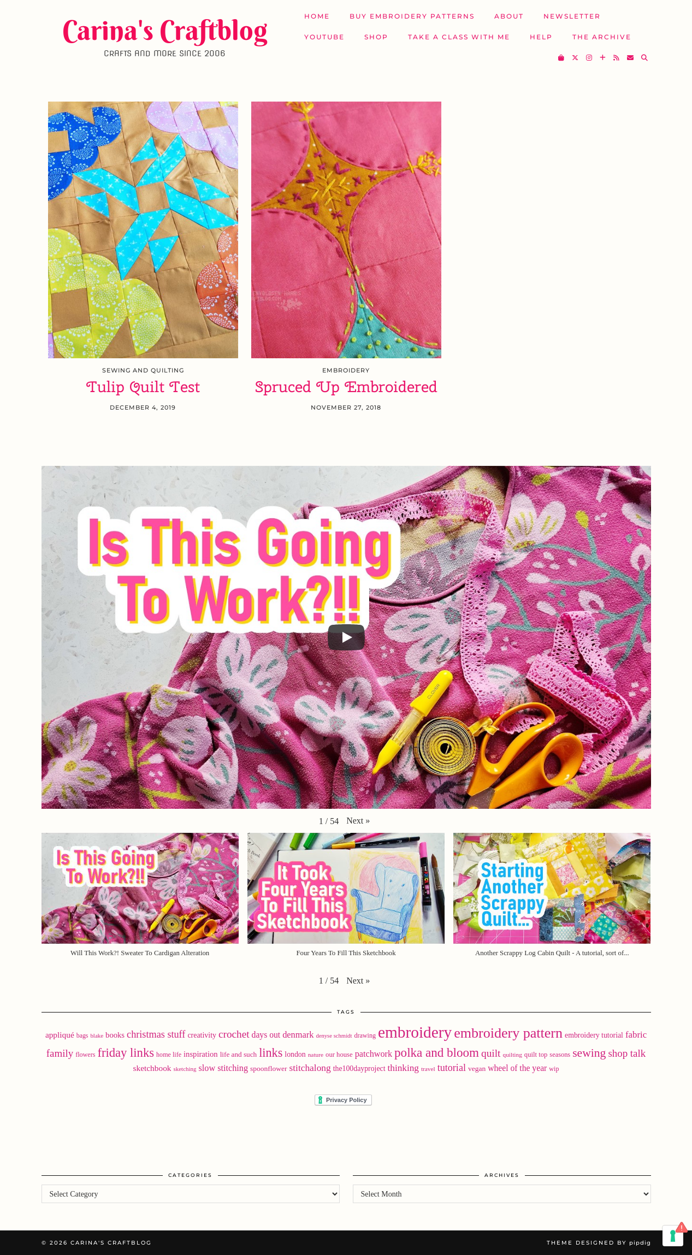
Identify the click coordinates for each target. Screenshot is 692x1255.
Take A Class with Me (459, 37)
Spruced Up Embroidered (346, 386)
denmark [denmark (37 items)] (298, 1034)
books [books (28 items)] (115, 1035)
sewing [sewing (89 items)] (589, 1052)
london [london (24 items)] (295, 1054)
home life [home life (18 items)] (168, 1054)
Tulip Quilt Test (143, 386)
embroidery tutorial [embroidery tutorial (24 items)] (594, 1035)
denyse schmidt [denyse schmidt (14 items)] (334, 1036)
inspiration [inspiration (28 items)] (201, 1054)
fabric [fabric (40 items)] (636, 1034)
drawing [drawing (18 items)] (365, 1035)
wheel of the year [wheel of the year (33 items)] (517, 1068)
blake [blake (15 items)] (96, 1035)
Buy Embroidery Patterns (412, 16)
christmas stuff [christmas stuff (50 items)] (156, 1034)
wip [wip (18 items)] (554, 1069)
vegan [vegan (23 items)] (477, 1068)
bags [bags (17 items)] (82, 1035)
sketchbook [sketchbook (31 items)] (152, 1068)
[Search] (645, 58)
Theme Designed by (599, 1242)
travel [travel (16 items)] (428, 1068)
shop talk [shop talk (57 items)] (627, 1053)
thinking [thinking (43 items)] (402, 1068)
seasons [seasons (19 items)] (559, 1054)
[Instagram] (589, 58)
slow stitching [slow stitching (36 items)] (223, 1068)
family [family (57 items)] (59, 1053)
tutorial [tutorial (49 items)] (451, 1067)
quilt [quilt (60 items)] (490, 1053)
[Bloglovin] (603, 58)
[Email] (631, 58)
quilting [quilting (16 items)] (512, 1054)
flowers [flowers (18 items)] (85, 1054)
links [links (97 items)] (270, 1052)
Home (317, 16)
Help (541, 37)
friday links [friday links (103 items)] (125, 1052)
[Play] (346, 637)
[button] (358, 821)
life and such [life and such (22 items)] (238, 1054)
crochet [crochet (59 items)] (234, 1034)
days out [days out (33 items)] (266, 1034)
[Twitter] (575, 58)
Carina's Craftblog (164, 30)
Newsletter (572, 16)
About (509, 16)
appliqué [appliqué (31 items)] (59, 1034)
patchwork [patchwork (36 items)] (373, 1054)
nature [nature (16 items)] (315, 1054)
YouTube (324, 37)
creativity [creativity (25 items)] (201, 1035)
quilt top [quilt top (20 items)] (536, 1054)
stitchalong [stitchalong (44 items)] (310, 1068)
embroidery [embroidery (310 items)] (415, 1032)
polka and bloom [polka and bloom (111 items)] (436, 1052)
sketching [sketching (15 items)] (185, 1068)
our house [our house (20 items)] (339, 1054)
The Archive (601, 37)
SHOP (376, 37)
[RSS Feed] (616, 58)
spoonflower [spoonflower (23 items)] (268, 1068)
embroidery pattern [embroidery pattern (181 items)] (508, 1033)
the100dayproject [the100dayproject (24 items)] (359, 1068)
